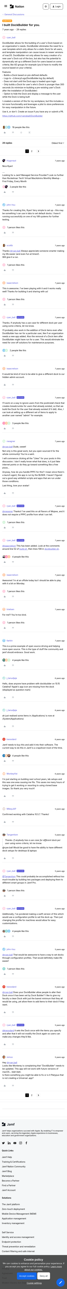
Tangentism (12, 834)
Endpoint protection (11, 1242)
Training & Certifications (13, 1162)
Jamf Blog (7, 1171)
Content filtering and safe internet (18, 1251)
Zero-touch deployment (13, 1209)
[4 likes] (15, 556)
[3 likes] (15, 423)
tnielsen (10, 609)
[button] (6, 7)
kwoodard (11, 739)
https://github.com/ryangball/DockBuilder (22, 116)
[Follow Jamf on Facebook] (26, 1142)
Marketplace (8, 1176)
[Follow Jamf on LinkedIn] (9, 1142)
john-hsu (11, 205)
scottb (10, 245)
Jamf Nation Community (13, 1166)
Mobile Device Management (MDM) (19, 1213)
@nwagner (7, 511)
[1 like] (13, 227)
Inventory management (13, 1223)
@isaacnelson (9, 546)
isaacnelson (12, 283)
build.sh (23, 549)
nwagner (11, 441)
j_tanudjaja (12, 678)
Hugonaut (11, 160)
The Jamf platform (11, 1204)
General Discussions (14, 14)
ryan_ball (11, 37)
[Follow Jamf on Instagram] (20, 1142)
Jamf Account (8, 1190)
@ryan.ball (15, 251)
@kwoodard (8, 1030)
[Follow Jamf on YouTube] (14, 1143)
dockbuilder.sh (51, 549)
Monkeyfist (12, 773)
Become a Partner (10, 1180)
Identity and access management (18, 1237)
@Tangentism (9, 876)
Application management (14, 1218)
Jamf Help (7, 1157)
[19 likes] (15, 127)
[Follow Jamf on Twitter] (3, 1143)
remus (10, 1057)
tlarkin (10, 640)
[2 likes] (14, 186)
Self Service (8, 1232)
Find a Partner (9, 1185)
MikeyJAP (11, 809)
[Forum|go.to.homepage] (17, 6)
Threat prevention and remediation (18, 1246)
